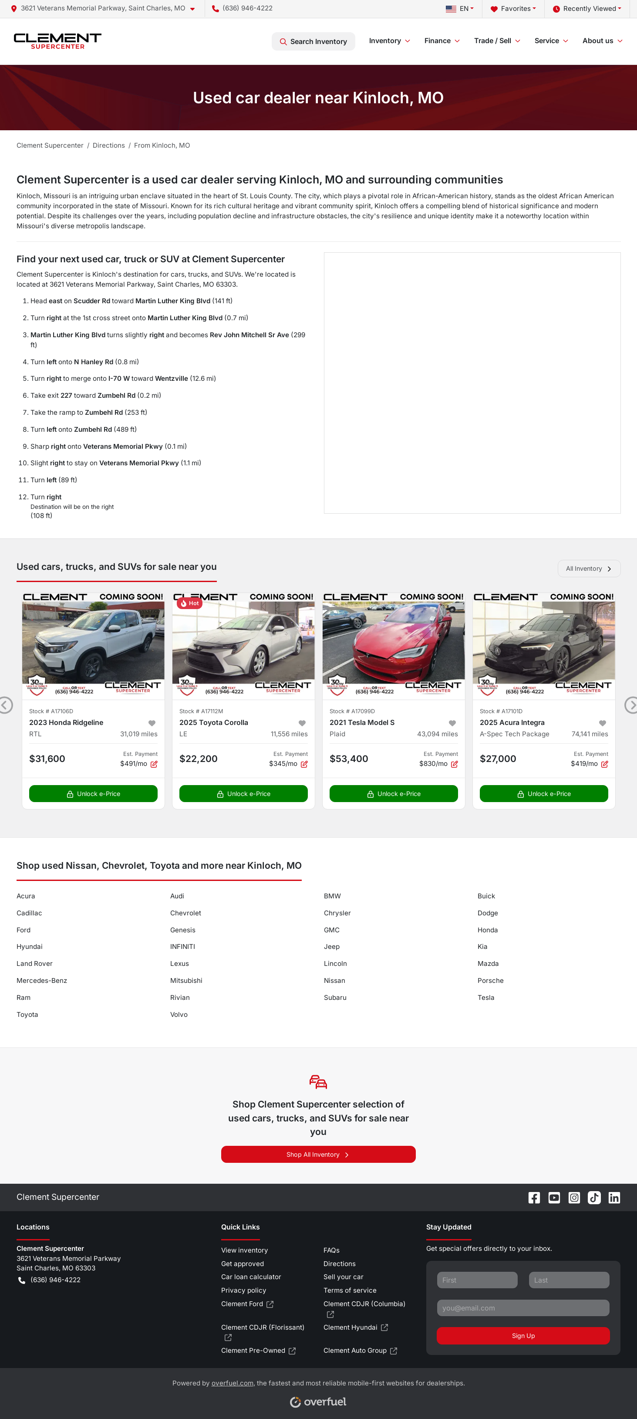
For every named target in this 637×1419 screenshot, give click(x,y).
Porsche (491, 980)
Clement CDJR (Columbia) (365, 1309)
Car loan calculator (251, 1277)
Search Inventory (313, 41)
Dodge (488, 913)
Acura (26, 896)
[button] (106, 8)
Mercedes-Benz (42, 980)
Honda (488, 930)
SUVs (233, 274)
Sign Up (523, 1335)
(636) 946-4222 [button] (242, 8)
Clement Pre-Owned (258, 1351)
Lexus (179, 963)
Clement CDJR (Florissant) (263, 1333)
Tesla (486, 997)
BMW (332, 896)
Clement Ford (247, 1304)
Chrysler (337, 913)
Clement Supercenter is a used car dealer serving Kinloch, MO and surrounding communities (260, 179)
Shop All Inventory (318, 1154)
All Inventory (589, 568)
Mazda (488, 963)
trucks (198, 274)
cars (178, 274)
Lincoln (335, 963)
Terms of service (350, 1290)
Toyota (27, 1014)
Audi (177, 896)
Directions (340, 1264)
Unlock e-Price (93, 793)
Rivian (180, 997)
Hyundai (30, 946)
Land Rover (35, 963)
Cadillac (29, 913)
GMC (332, 930)
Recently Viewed (584, 9)
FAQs (332, 1250)
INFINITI (182, 946)
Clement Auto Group (360, 1351)
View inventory (244, 1250)
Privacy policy (243, 1290)
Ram (23, 997)
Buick (486, 896)
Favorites (511, 9)
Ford (23, 930)
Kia (483, 946)
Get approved (242, 1264)
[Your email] (523, 1308)
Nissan (334, 980)
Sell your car (344, 1277)
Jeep (332, 946)
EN (457, 8)
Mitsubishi (186, 980)
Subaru (335, 997)
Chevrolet (185, 913)
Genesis (182, 930)
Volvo (179, 1014)
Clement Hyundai (356, 1328)
